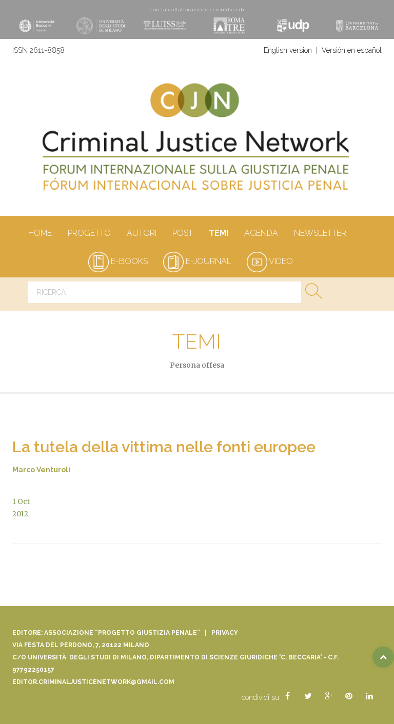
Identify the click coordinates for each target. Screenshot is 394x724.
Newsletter (319, 234)
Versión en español (352, 50)
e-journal (197, 261)
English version (288, 50)
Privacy (224, 632)
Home (40, 234)
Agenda (261, 234)
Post (182, 234)
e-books (118, 261)
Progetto (89, 234)
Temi (218, 234)
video (270, 261)
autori (141, 234)
